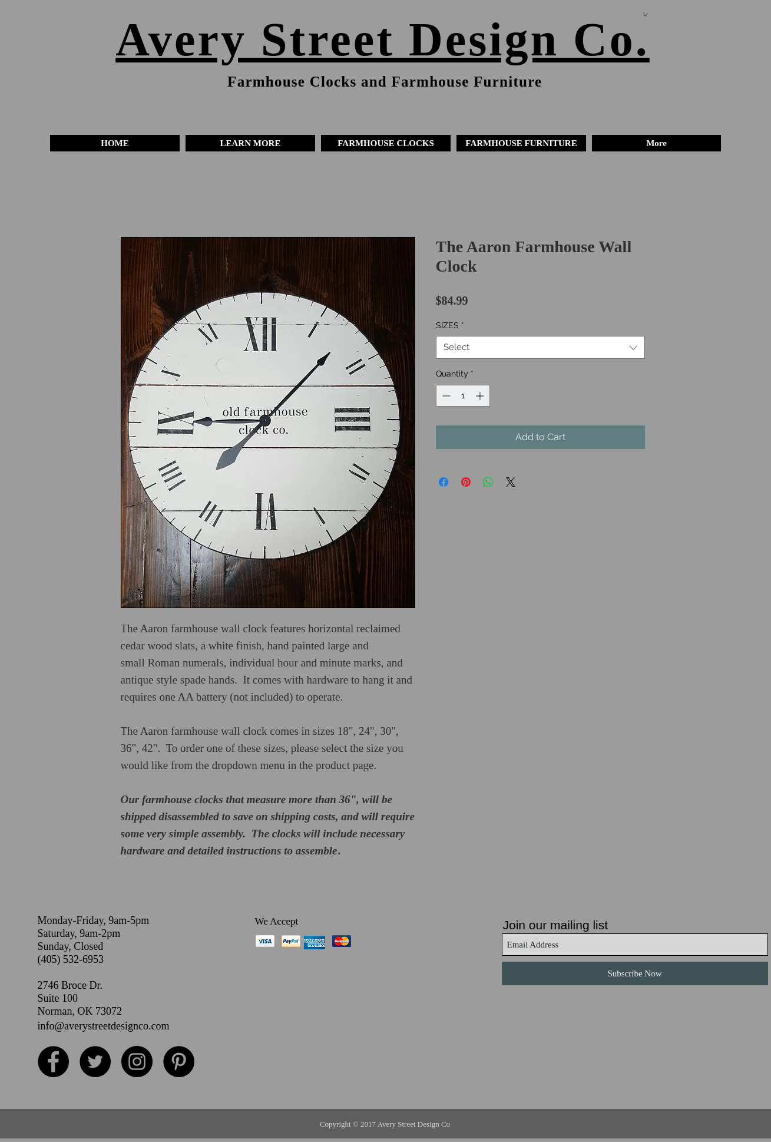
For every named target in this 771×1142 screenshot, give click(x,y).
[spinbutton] (463, 395)
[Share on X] (511, 482)
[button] (250, 143)
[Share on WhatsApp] (488, 482)
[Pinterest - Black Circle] (178, 1061)
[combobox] (540, 347)
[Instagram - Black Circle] (137, 1061)
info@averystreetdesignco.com (104, 1026)
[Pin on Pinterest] (466, 482)
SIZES (450, 325)
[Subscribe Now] (635, 973)
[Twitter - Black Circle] (95, 1061)
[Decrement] (445, 395)
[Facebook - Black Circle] (53, 1061)
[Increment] (481, 395)
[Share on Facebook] (443, 482)
